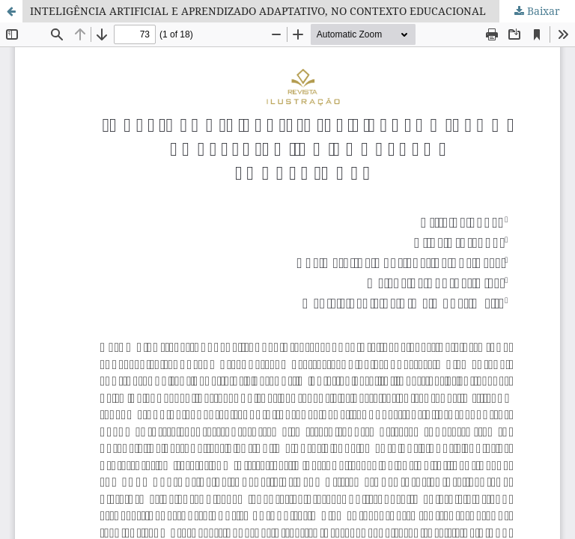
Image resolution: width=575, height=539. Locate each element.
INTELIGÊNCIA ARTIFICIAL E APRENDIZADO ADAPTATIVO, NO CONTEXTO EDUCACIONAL (258, 11)
